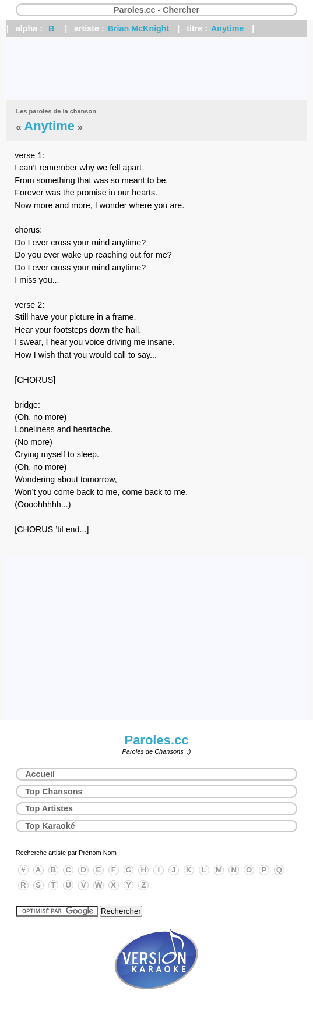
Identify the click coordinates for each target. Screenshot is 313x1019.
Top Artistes (49, 808)
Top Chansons (53, 791)
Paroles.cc (156, 740)
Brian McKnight (139, 28)
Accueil (40, 774)
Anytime (227, 28)
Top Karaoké (50, 826)
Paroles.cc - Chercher (156, 10)
